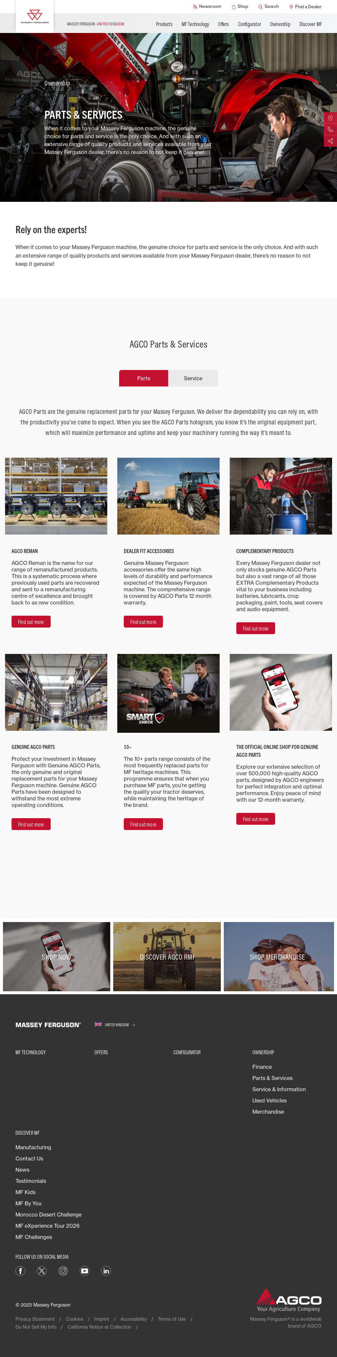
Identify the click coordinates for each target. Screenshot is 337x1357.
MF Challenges (33, 1237)
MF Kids (25, 1192)
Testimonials (30, 1181)
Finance (262, 1067)
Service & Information (279, 1089)
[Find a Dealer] (305, 6)
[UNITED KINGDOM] (114, 1024)
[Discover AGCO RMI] (168, 956)
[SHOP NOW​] (58, 956)
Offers (223, 24)
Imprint (101, 1319)
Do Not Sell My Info (35, 1327)
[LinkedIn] (106, 1270)
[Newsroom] (207, 6)
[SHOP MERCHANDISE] (279, 956)
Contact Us (29, 1158)
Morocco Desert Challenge (48, 1214)
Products (164, 24)
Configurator (249, 24)
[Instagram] (63, 1270)
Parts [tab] (143, 378)
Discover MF (310, 24)
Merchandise (268, 1111)
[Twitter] (42, 1270)
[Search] (269, 6)
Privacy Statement (35, 1319)
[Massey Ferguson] (35, 16)
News (22, 1169)
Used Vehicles (269, 1100)
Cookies (74, 1319)
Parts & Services (272, 1078)
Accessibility (133, 1319)
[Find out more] (31, 622)
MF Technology (195, 24)
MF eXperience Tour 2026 (47, 1225)
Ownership (280, 24)
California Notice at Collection (99, 1327)
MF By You (28, 1203)
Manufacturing (33, 1147)
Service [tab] (193, 378)
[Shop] (240, 6)
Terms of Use (172, 1319)
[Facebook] (20, 1270)
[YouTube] (85, 1270)
